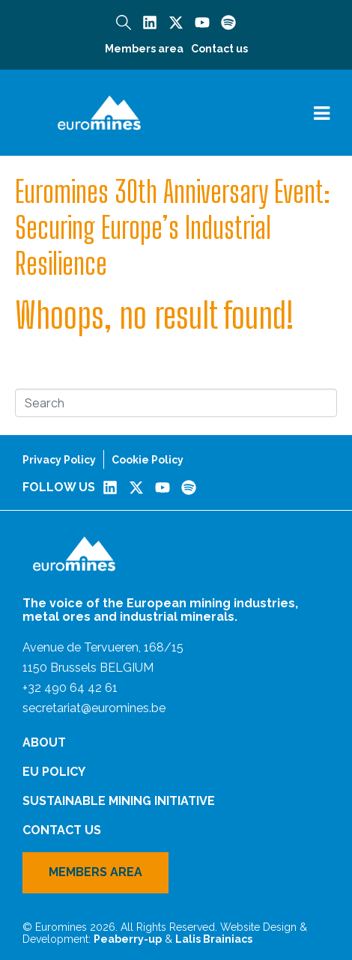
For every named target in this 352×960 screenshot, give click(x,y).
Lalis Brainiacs (213, 939)
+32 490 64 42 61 (70, 688)
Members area (144, 49)
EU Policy (53, 772)
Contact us (219, 49)
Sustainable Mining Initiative (118, 801)
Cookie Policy (147, 460)
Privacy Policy (59, 460)
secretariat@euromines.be (94, 708)
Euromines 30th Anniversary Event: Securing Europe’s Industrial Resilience (172, 228)
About (44, 742)
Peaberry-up (128, 939)
